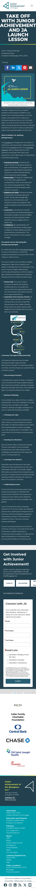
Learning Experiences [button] (16, 855)
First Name (10, 631)
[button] (6, 885)
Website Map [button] (18, 881)
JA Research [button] (11, 845)
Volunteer (22, 583)
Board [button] (8, 840)
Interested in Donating (16, 660)
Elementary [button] (10, 858)
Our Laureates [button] (11, 852)
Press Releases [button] (11, 847)
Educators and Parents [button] (16, 818)
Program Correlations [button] (14, 823)
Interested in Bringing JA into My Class (19, 656)
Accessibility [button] (9, 881)
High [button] (8, 862)
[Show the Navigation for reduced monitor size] (31, 5)
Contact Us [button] (10, 797)
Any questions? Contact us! (13, 593)
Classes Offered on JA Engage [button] (17, 815)
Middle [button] (9, 860)
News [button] (8, 850)
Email (8, 621)
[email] (30, 68)
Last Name (9, 640)
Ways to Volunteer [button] (13, 813)
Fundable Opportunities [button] (15, 828)
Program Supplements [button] (15, 820)
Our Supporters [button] (12, 830)
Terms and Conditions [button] (12, 878)
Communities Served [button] (14, 843)
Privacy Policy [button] (26, 878)
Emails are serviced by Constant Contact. (18, 675)
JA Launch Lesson (27, 249)
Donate (9, 583)
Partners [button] (10, 826)
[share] (7, 68)
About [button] (9, 836)
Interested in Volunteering (17, 663)
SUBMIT (18, 681)
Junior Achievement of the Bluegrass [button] (16, 868)
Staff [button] (8, 838)
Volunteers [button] (11, 811)
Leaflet (14, 693)
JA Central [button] (27, 881)
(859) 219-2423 (10, 800)
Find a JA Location (13, 872)
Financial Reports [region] (12, 833)
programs (8, 142)
